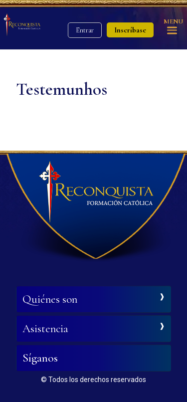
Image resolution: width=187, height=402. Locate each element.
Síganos (40, 358)
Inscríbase (130, 29)
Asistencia (45, 329)
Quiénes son (49, 299)
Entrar (85, 30)
